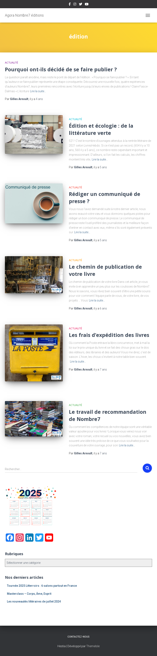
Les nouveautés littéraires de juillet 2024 (34, 601)
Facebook (70, 4)
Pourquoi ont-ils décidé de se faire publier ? (61, 69)
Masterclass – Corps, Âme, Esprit (29, 593)
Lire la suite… (38, 91)
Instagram (74, 4)
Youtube (87, 4)
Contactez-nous (78, 636)
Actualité (11, 62)
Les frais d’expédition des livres (109, 334)
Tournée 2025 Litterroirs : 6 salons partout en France (42, 585)
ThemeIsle (93, 646)
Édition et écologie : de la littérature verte (101, 129)
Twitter (80, 4)
